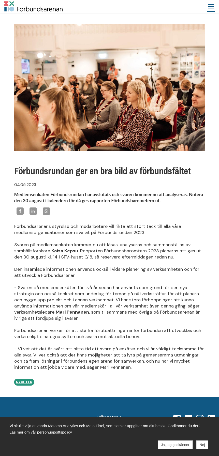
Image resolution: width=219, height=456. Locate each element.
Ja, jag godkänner (175, 445)
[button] (211, 6)
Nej (202, 445)
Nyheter (24, 382)
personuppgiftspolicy (54, 432)
